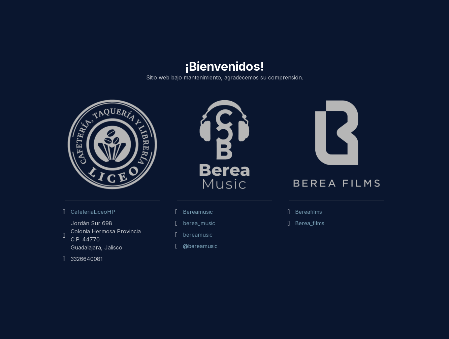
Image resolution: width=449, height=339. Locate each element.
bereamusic (198, 234)
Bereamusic (198, 211)
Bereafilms (308, 211)
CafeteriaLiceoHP (93, 211)
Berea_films (309, 223)
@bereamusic (200, 246)
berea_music (199, 223)
